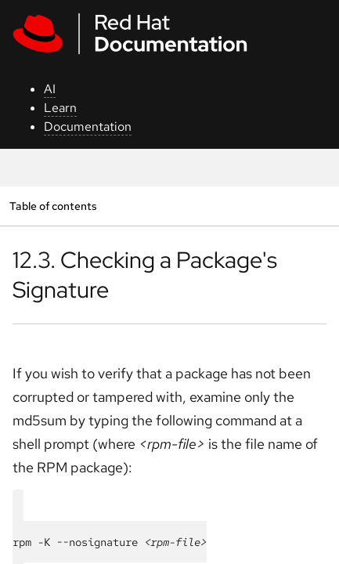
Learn (60, 107)
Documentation (88, 126)
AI (50, 89)
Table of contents (53, 205)
